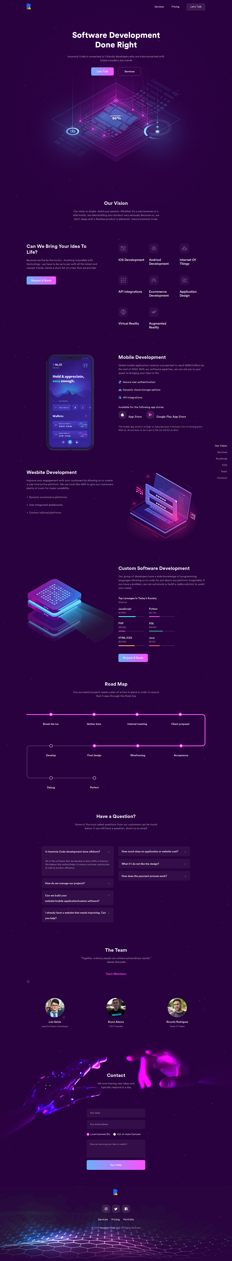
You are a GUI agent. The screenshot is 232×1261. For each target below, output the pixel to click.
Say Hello (116, 1165)
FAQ (224, 465)
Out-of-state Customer (129, 1134)
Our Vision (221, 446)
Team (224, 471)
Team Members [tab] (116, 973)
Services (222, 452)
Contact (222, 478)
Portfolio (128, 1219)
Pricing (115, 1219)
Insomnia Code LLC (110, 1228)
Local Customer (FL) (100, 1134)
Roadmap (221, 458)
